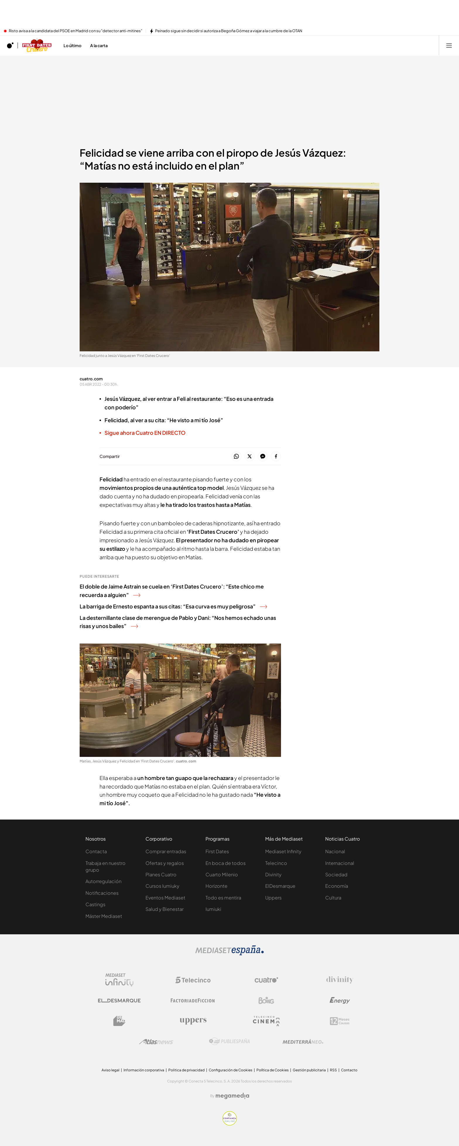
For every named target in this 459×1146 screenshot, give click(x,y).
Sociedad (336, 874)
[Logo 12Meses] (340, 1021)
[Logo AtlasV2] (156, 1041)
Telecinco (276, 863)
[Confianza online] (229, 1124)
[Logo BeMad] (119, 1021)
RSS (333, 1070)
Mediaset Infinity (283, 851)
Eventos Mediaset (165, 897)
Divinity (273, 874)
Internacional (339, 863)
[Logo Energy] (340, 1000)
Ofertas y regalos (164, 863)
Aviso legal (110, 1070)
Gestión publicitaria (309, 1070)
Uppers (273, 897)
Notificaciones (102, 893)
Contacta (96, 851)
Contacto (349, 1070)
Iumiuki (213, 909)
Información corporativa (144, 1070)
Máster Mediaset (103, 916)
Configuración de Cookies (230, 1070)
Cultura (333, 897)
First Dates (217, 851)
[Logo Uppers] (193, 1021)
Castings (95, 904)
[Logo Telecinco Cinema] (266, 1021)
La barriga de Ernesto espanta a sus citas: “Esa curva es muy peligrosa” (173, 606)
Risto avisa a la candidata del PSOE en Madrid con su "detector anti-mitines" (75, 31)
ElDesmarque (280, 886)
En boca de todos (225, 863)
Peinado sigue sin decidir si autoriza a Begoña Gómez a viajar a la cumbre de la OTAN (228, 31)
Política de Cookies (272, 1070)
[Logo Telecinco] (192, 980)
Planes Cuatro (161, 874)
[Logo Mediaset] (229, 953)
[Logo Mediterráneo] (302, 1041)
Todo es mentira (223, 897)
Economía (336, 886)
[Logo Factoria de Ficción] (193, 1000)
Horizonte (216, 886)
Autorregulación (103, 881)
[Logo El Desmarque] (119, 1001)
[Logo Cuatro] (266, 980)
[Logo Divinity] (339, 980)
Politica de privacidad (186, 1070)
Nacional (335, 851)
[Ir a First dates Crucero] (37, 45)
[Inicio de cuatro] (10, 45)
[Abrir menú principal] (449, 45)
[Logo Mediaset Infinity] (119, 980)
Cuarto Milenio (221, 874)
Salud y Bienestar (164, 909)
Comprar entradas (165, 851)
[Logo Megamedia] (232, 1095)
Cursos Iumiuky (162, 886)
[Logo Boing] (266, 1000)
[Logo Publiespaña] (229, 1041)
